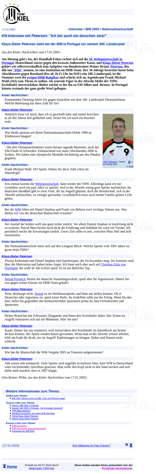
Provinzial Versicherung (117, 468)
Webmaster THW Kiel (41, 468)
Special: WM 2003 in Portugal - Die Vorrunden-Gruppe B (37, 408)
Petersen (116, 66)
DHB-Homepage (19, 426)
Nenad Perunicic (15, 279)
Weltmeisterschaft (46, 184)
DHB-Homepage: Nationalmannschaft (29, 428)
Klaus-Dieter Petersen (118, 62)
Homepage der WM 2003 (23, 431)
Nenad (39, 293)
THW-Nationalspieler (21, 411)
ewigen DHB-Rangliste (43, 77)
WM (18, 209)
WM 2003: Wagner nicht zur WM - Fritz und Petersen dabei (38, 398)
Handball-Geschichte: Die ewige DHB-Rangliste (33, 413)
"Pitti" (18, 70)
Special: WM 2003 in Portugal (25, 405)
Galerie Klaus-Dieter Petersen (25, 419)
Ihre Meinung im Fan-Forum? (91, 445)
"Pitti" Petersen (110, 162)
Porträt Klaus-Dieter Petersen (25, 416)
